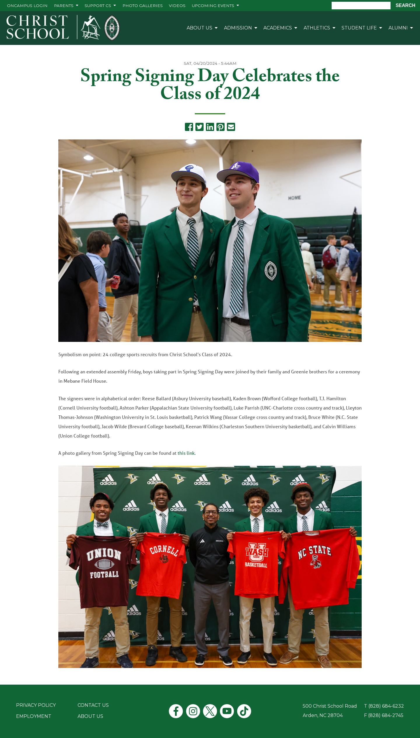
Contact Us (93, 705)
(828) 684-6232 (386, 706)
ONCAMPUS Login (27, 5)
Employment (33, 716)
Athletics (317, 28)
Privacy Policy (36, 705)
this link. (187, 453)
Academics (277, 28)
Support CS (98, 5)
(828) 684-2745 (385, 715)
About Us (199, 28)
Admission (238, 28)
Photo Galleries (143, 5)
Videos (177, 5)
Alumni (398, 28)
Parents (64, 5)
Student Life (359, 28)
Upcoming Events (213, 5)
